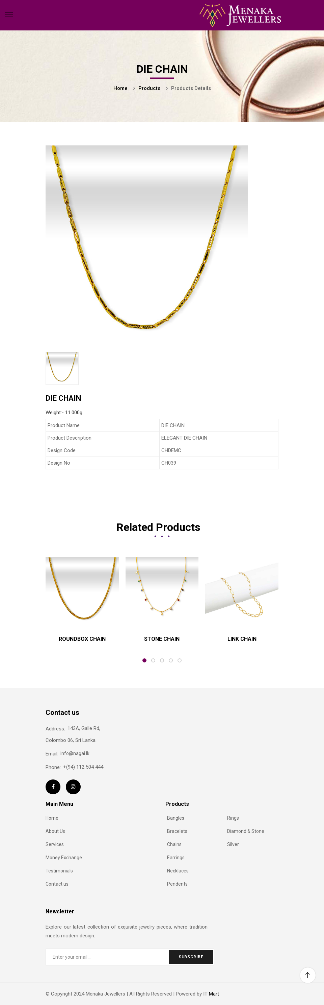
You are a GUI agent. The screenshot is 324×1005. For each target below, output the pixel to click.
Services (55, 844)
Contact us (57, 884)
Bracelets (177, 831)
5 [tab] (180, 660)
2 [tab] (153, 660)
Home (52, 818)
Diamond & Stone (245, 831)
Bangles (175, 818)
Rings (233, 818)
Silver (233, 844)
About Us (55, 831)
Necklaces (178, 870)
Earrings (176, 857)
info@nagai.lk (67, 754)
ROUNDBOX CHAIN (82, 639)
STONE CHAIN (162, 639)
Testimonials (59, 870)
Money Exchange (64, 857)
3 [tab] (162, 660)
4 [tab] (171, 660)
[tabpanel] (82, 602)
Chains (174, 844)
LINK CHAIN (241, 639)
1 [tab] (144, 660)
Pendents (177, 884)
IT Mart (210, 994)
